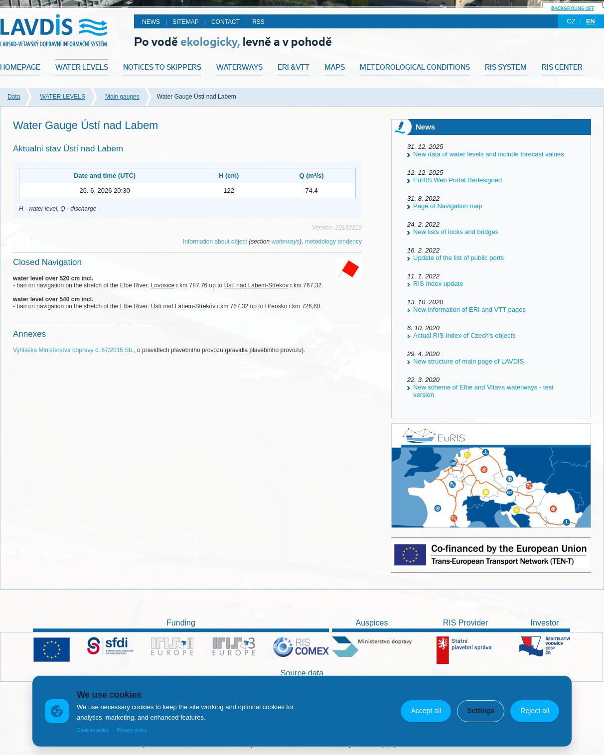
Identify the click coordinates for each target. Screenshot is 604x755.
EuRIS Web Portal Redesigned (457, 180)
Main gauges (122, 96)
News (151, 21)
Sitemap (185, 21)
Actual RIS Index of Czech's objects (464, 335)
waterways (286, 241)
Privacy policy (132, 730)
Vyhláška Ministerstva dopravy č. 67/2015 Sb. (73, 350)
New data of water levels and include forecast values (488, 154)
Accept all (426, 711)
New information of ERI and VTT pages (469, 309)
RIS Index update (438, 283)
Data (13, 96)
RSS (258, 21)
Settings (480, 711)
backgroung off (572, 8)
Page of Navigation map (447, 206)
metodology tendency (333, 241)
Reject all (534, 711)
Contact (225, 21)
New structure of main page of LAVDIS (468, 361)
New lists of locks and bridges (455, 232)
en (590, 21)
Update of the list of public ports (458, 257)
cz (571, 21)
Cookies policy (93, 730)
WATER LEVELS (62, 96)
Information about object (215, 241)
